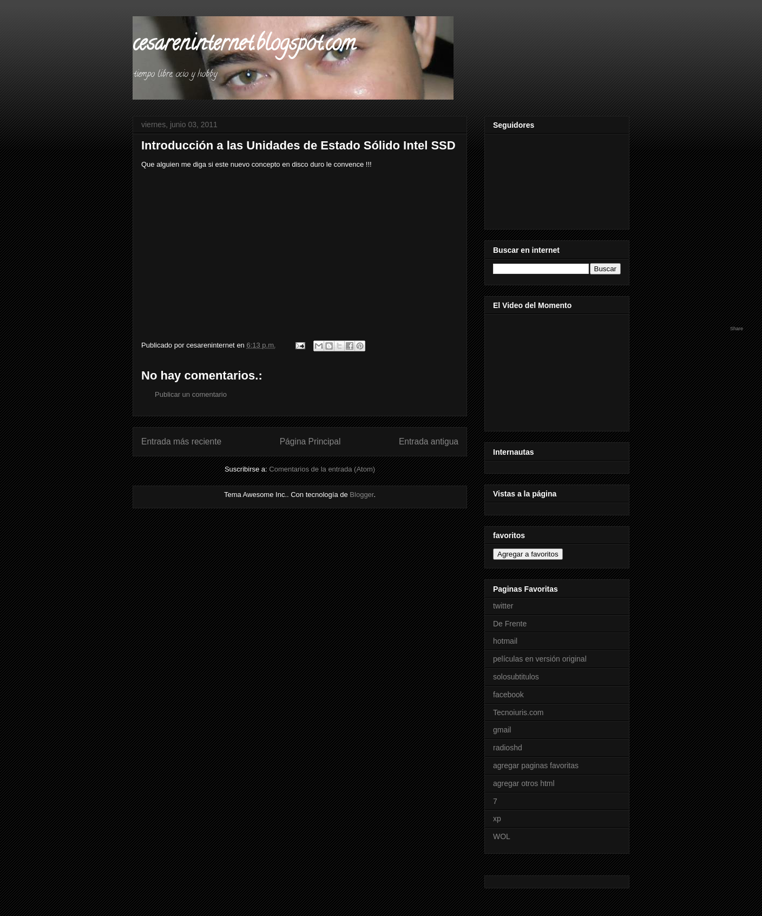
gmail (502, 729)
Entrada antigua (428, 441)
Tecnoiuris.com (518, 712)
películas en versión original (540, 659)
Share (736, 328)
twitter (503, 605)
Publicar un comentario (191, 394)
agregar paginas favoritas (536, 765)
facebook (508, 694)
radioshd (507, 747)
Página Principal (310, 441)
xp (497, 818)
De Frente (510, 623)
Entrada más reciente (181, 441)
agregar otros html (524, 783)
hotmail (505, 641)
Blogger (361, 494)
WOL (501, 836)
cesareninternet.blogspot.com (244, 45)
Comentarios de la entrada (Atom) (322, 469)
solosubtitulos (516, 676)
